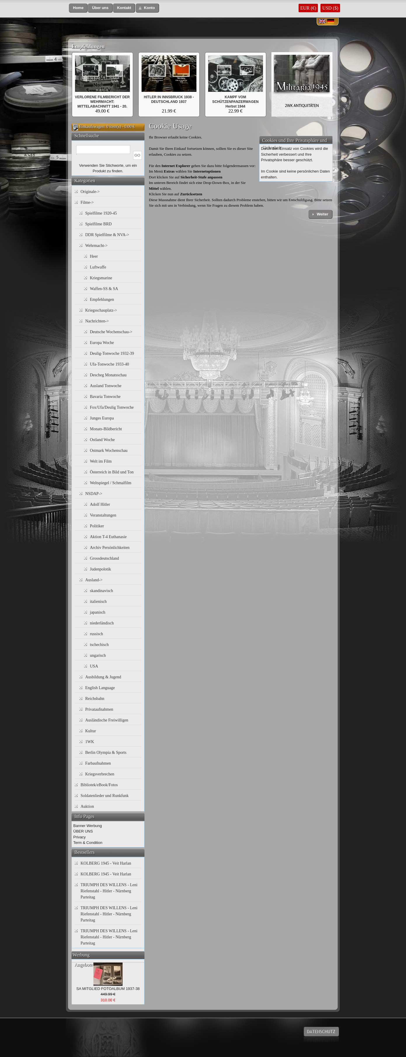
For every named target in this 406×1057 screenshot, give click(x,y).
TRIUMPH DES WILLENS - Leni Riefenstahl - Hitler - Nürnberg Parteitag (109, 891)
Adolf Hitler (100, 504)
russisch (96, 634)
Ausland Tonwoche (105, 386)
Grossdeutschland (104, 558)
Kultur (90, 731)
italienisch (98, 601)
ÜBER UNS (83, 831)
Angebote (83, 964)
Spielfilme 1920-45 (101, 213)
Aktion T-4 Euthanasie (108, 537)
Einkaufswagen (91, 126)
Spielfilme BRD (98, 224)
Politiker (97, 526)
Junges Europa (102, 418)
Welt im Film (100, 461)
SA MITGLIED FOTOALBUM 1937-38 (108, 988)
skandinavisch (101, 591)
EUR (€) (308, 8)
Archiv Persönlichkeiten (110, 547)
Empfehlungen (88, 47)
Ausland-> (93, 580)
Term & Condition (87, 842)
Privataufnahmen (99, 709)
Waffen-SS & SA (104, 289)
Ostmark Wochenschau (109, 450)
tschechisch (99, 644)
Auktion (87, 806)
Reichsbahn (94, 698)
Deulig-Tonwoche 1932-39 (112, 353)
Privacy (79, 837)
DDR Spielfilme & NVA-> (107, 235)
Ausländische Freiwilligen (106, 720)
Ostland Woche (102, 440)
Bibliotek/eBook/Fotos (99, 785)
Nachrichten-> (97, 321)
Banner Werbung (87, 826)
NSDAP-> (93, 493)
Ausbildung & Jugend (103, 677)
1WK (89, 742)
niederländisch (102, 623)
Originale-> (90, 191)
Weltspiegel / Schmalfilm (110, 483)
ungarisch (98, 655)
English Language (100, 688)
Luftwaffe (98, 267)
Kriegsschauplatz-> (101, 310)
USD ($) (330, 8)
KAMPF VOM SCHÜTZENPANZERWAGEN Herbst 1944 (235, 101)
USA (94, 666)
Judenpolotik (100, 569)
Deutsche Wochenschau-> (111, 332)
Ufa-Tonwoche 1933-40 (109, 364)
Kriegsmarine (101, 278)
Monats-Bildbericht (106, 429)
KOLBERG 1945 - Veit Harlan (106, 863)
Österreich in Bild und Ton (112, 472)
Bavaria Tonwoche (105, 396)
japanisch (97, 612)
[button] (78, 8)
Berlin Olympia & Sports (105, 752)
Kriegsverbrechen (99, 774)
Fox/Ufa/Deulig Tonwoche (112, 407)
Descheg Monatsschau (108, 375)
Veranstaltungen (103, 515)
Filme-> (87, 202)
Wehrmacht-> (96, 245)
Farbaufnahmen (98, 763)
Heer (94, 256)
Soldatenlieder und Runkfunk (105, 795)
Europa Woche (102, 342)
